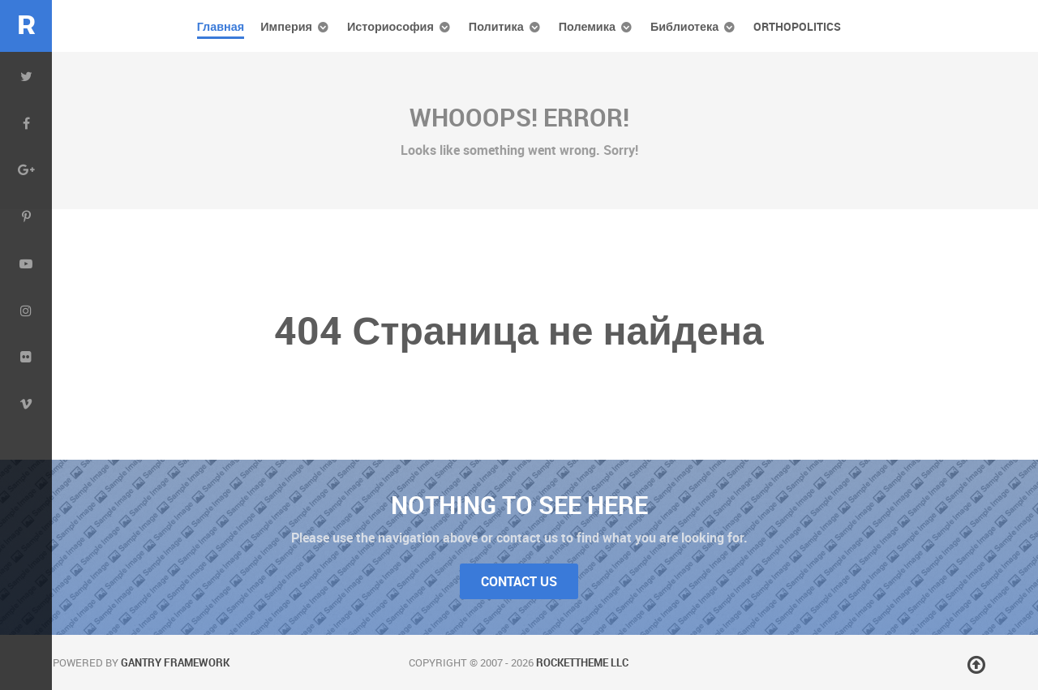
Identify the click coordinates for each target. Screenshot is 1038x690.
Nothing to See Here (519, 504)
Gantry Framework (175, 662)
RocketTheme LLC (582, 662)
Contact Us (519, 581)
